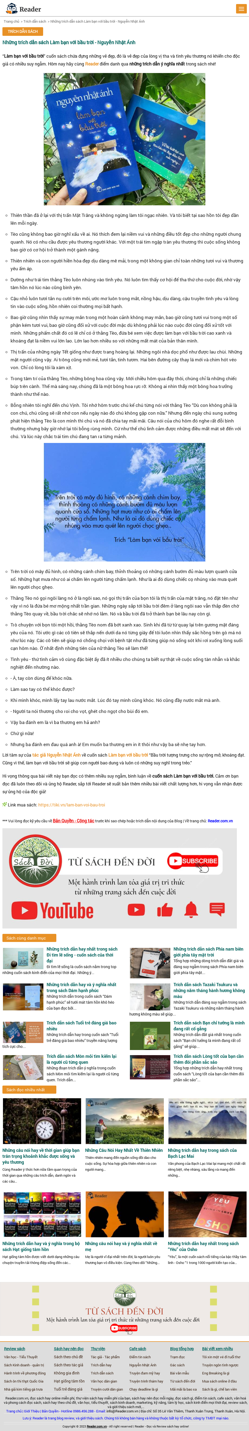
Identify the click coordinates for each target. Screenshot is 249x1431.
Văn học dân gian (104, 1381)
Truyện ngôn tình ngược (220, 1365)
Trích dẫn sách (34, 21)
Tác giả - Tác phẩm (105, 1356)
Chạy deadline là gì (143, 1389)
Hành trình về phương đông (25, 1373)
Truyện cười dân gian (107, 1389)
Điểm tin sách (140, 1356)
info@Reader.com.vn (122, 1411)
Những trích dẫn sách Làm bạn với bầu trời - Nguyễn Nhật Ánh (97, 21)
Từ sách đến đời (182, 1381)
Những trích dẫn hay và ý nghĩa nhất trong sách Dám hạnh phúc (81, 987)
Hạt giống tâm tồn (69, 1381)
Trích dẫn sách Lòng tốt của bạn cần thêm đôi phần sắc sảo (209, 1059)
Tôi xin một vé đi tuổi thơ (221, 1356)
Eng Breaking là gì (215, 1373)
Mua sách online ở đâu (219, 1381)
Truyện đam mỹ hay (144, 1373)
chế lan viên (228, 1389)
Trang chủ (11, 21)
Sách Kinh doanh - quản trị (24, 1365)
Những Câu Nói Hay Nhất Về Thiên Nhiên (124, 1150)
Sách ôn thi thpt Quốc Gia (23, 1381)
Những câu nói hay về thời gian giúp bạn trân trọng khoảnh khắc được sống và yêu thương (40, 1156)
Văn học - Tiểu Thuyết (21, 1356)
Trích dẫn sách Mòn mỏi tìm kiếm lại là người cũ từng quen (81, 1059)
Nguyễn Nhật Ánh (142, 1365)
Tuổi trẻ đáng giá (68, 1389)
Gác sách (177, 1365)
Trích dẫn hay (101, 1365)
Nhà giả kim (13, 1389)
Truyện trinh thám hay (146, 1381)
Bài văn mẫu (179, 1373)
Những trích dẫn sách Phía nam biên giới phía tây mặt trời (208, 952)
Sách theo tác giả (68, 1365)
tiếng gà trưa (33, 1389)
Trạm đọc (177, 1356)
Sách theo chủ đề (68, 1356)
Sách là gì (209, 1389)
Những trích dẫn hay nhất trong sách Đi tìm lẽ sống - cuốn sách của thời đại (82, 955)
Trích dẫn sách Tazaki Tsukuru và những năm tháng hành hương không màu (209, 990)
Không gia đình (66, 1373)
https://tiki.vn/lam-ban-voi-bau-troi (71, 805)
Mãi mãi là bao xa (183, 1389)
